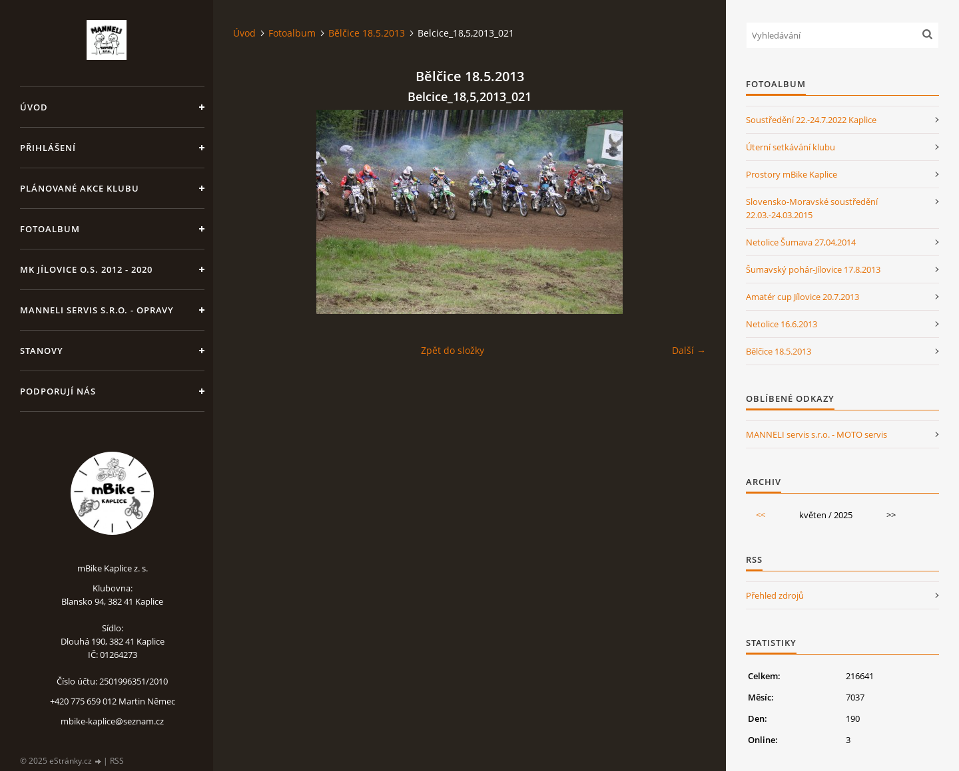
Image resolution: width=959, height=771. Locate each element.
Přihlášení (48, 148)
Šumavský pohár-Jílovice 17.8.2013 (813, 269)
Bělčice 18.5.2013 (366, 33)
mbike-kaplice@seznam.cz (112, 721)
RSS (117, 760)
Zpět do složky (452, 350)
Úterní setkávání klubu (790, 147)
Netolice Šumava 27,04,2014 (801, 242)
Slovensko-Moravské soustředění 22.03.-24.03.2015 (812, 208)
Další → (689, 350)
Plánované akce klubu (79, 188)
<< (760, 515)
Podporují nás (58, 391)
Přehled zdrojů (775, 595)
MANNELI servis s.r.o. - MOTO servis (816, 434)
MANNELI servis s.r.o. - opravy (97, 310)
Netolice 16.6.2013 (781, 324)
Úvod (34, 107)
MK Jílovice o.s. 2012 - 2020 (86, 269)
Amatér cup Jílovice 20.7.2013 (802, 297)
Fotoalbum (50, 229)
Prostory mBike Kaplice (791, 174)
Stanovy (41, 351)
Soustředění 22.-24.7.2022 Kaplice (811, 120)
